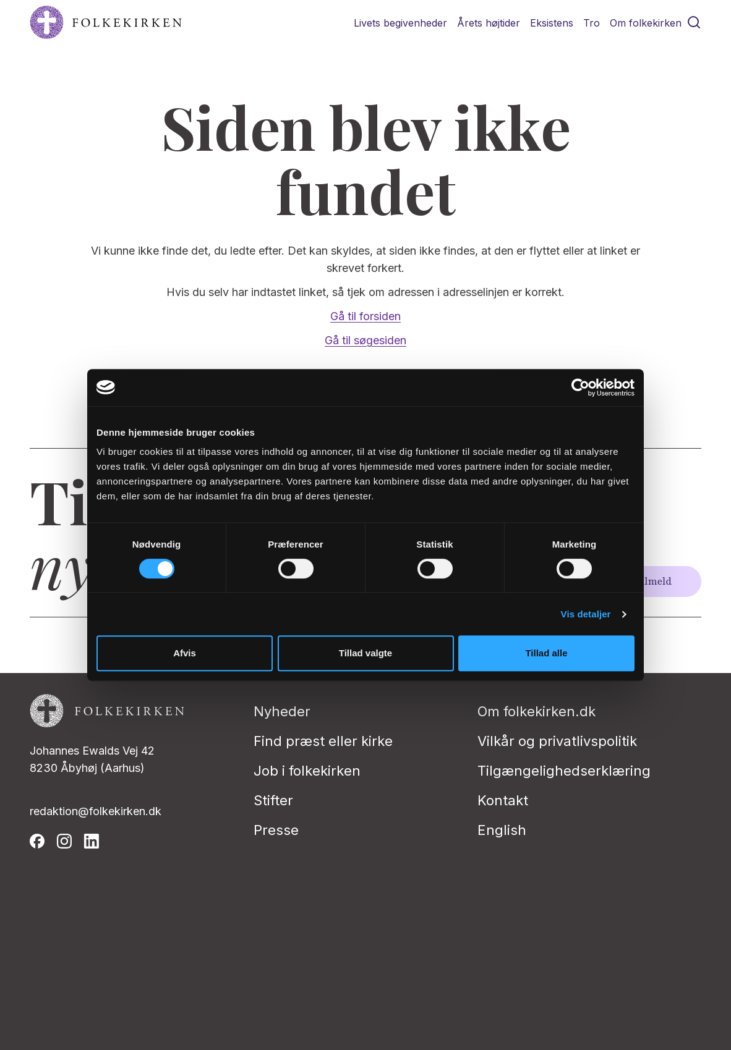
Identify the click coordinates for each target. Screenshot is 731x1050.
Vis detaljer (586, 614)
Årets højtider (488, 23)
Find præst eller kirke (323, 741)
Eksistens (551, 23)
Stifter (273, 800)
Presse (276, 830)
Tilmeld (653, 581)
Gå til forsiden (365, 316)
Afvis (184, 653)
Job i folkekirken (307, 770)
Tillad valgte (365, 653)
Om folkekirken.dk (536, 711)
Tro (591, 23)
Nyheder (282, 711)
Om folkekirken (646, 23)
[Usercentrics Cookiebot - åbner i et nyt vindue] (580, 387)
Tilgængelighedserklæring (564, 770)
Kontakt (502, 800)
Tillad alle (546, 653)
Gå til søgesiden (365, 340)
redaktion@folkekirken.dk (95, 811)
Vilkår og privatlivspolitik (557, 741)
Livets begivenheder (400, 23)
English (501, 830)
